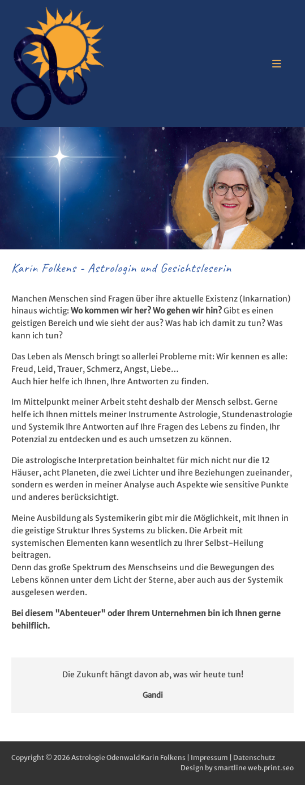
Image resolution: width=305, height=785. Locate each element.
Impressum (209, 757)
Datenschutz (254, 757)
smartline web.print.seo (254, 767)
